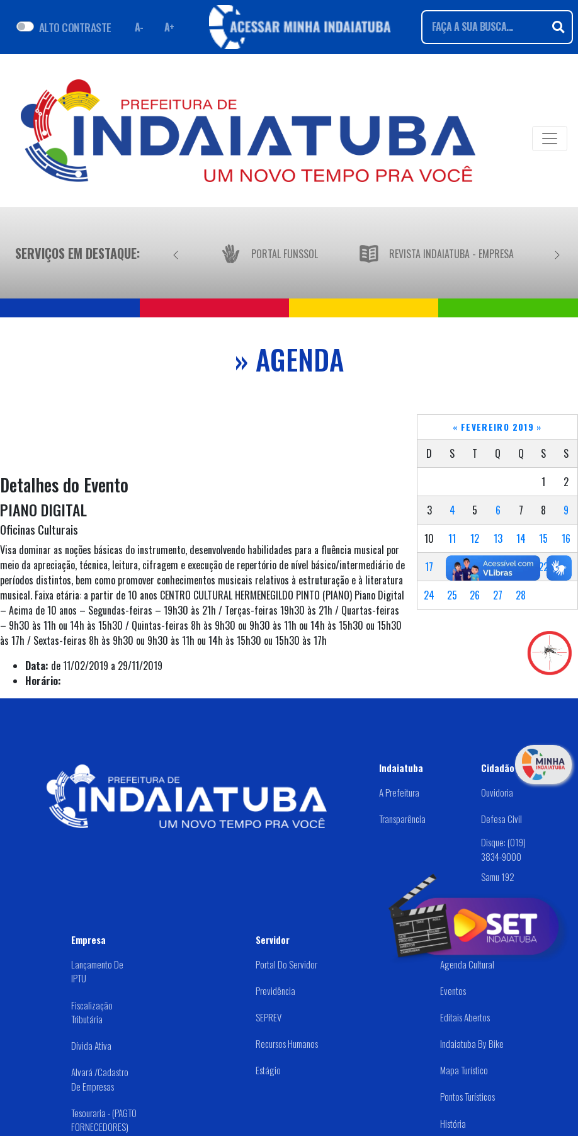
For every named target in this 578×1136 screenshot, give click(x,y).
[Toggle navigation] (549, 138)
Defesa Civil (501, 819)
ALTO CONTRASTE (75, 27)
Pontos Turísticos (467, 1096)
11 (452, 538)
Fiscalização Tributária (92, 1012)
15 (543, 538)
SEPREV (268, 1017)
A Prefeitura (399, 792)
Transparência (402, 819)
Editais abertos (465, 1017)
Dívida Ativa (91, 1045)
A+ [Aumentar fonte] (169, 27)
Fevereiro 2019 (497, 427)
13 (498, 538)
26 (475, 595)
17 (429, 566)
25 (452, 595)
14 (521, 538)
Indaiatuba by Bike (472, 1043)
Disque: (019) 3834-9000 (503, 849)
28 (521, 595)
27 (497, 595)
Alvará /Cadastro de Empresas (99, 1079)
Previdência (275, 990)
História (453, 1123)
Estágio (268, 1070)
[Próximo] (557, 253)
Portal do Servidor (286, 964)
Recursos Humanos (287, 1043)
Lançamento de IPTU (97, 971)
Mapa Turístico (464, 1070)
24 (429, 595)
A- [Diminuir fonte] (139, 27)
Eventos (453, 990)
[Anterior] (175, 253)
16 (566, 538)
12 (474, 538)
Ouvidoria (497, 792)
